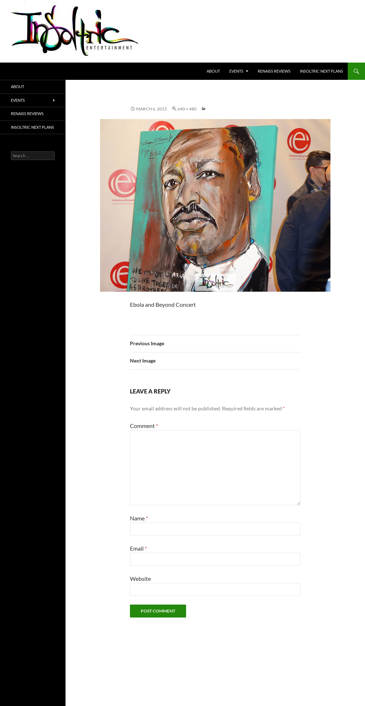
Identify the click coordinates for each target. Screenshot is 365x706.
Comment (144, 425)
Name (139, 518)
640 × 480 (187, 108)
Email (138, 548)
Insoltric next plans (321, 71)
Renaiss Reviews (274, 71)
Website (140, 578)
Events (236, 71)
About (213, 71)
